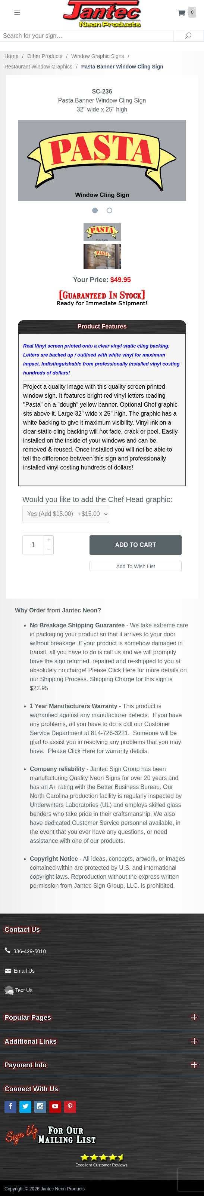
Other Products (44, 56)
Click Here (122, 670)
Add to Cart (135, 545)
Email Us (24, 971)
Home (11, 56)
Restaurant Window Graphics (38, 67)
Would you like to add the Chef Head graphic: (97, 499)
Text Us (18, 990)
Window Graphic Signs (97, 56)
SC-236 (102, 91)
